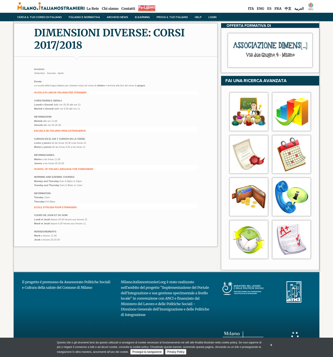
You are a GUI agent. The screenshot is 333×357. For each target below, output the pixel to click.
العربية (299, 8)
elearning (142, 17)
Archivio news (117, 17)
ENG (260, 8)
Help (198, 17)
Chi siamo (110, 8)
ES (269, 8)
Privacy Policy (175, 351)
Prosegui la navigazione (147, 351)
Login (212, 17)
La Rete (92, 8)
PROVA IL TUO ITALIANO (172, 17)
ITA (251, 8)
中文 (288, 8)
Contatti (128, 8)
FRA (277, 8)
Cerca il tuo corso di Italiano (39, 17)
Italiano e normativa (84, 17)
